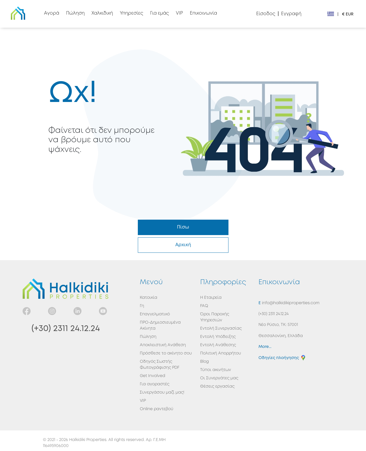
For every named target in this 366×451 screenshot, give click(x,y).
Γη (142, 306)
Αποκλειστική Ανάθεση (163, 345)
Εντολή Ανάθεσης (218, 345)
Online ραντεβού (156, 409)
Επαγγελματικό (155, 314)
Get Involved (152, 376)
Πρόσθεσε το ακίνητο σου (166, 353)
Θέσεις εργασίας (217, 386)
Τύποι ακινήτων (215, 370)
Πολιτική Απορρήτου (220, 353)
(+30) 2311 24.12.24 (65, 328)
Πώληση (148, 336)
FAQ (204, 306)
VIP (143, 400)
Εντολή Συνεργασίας (221, 328)
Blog (204, 361)
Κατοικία (148, 297)
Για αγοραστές (154, 384)
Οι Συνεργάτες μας (219, 378)
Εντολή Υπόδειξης (218, 336)
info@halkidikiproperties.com (290, 303)
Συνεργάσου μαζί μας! (162, 392)
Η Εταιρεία (211, 297)
